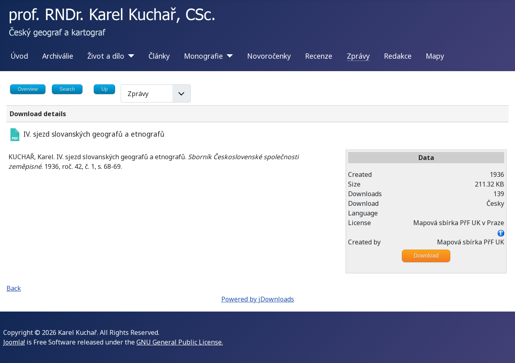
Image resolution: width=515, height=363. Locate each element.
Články (159, 56)
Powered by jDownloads (257, 299)
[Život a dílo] (129, 56)
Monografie (203, 56)
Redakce (398, 56)
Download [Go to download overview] (426, 255)
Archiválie (57, 56)
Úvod (19, 56)
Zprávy (358, 56)
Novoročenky (269, 56)
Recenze (318, 56)
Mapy (435, 56)
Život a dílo (105, 56)
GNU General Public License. (179, 342)
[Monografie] (228, 56)
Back (13, 288)
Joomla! (14, 342)
